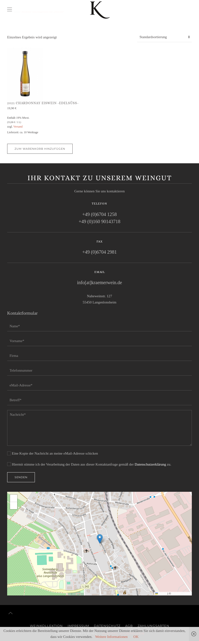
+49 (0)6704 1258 (99, 214)
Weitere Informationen (111, 637)
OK (136, 637)
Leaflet (161, 593)
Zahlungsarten (153, 626)
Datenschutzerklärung (150, 464)
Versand (18, 126)
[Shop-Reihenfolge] (164, 37)
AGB (129, 626)
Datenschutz (107, 626)
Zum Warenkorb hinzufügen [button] (40, 148)
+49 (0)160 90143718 (99, 221)
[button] (9, 9)
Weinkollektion (46, 626)
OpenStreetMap (181, 593)
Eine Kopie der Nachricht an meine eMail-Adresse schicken (52, 453)
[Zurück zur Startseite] (99, 9)
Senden (21, 477)
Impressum (78, 626)
